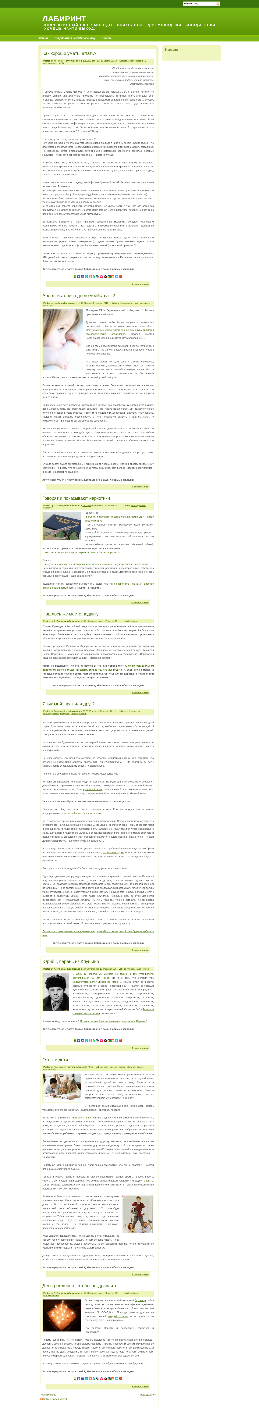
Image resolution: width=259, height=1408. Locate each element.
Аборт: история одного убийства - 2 (78, 295)
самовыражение (78, 713)
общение (64, 713)
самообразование (136, 61)
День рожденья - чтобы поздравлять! (80, 1285)
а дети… (149, 1180)
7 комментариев (140, 1048)
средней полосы (118, 1316)
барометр (140, 1300)
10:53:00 (87, 61)
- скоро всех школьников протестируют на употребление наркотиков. (81, 552)
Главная (43, 38)
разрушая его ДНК (113, 852)
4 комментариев (140, 284)
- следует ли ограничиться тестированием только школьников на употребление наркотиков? (95, 564)
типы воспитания (81, 1117)
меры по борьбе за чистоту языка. (83, 813)
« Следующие (48, 1394)
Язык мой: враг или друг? (68, 703)
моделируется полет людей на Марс (95, 981)
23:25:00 (87, 711)
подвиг (134, 621)
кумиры (130, 969)
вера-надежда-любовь (115, 1067)
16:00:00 (82, 303)
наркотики (48, 508)
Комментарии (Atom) (55, 1399)
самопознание (50, 63)
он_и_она (48, 305)
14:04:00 (87, 1293)
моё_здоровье (142, 303)
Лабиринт (64, 18)
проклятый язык (92, 789)
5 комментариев (140, 487)
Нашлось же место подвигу (70, 613)
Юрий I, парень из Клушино (70, 961)
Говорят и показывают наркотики (76, 498)
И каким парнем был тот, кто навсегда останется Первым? (113, 1021)
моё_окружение (51, 713)
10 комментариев (139, 602)
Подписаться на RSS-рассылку (75, 38)
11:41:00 (89, 1067)
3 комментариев (140, 1386)
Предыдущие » (147, 1394)
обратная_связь (135, 1067)
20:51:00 (87, 621)
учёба (62, 63)
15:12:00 (87, 505)
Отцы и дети (55, 1059)
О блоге (106, 38)
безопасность (126, 303)
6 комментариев (140, 692)
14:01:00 (87, 969)
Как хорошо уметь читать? (69, 53)
